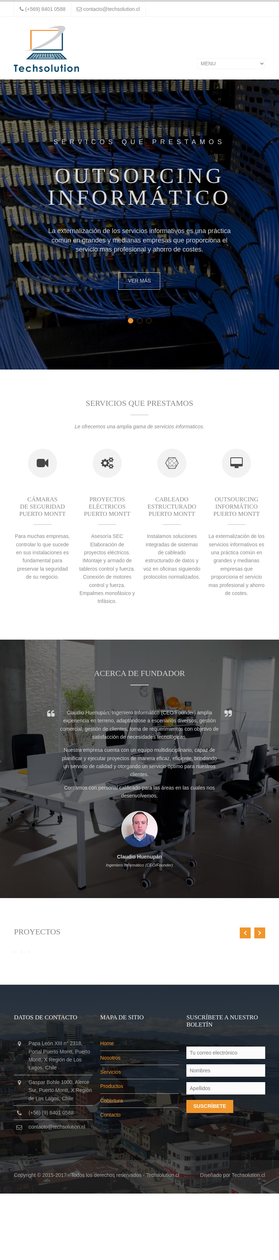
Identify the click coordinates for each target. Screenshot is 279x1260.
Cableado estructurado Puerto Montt (171, 507)
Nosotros (110, 1124)
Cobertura (111, 1167)
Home (107, 1110)
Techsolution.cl (162, 1241)
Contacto (110, 1181)
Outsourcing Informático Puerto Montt (236, 507)
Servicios (110, 1138)
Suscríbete (209, 1172)
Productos (111, 1152)
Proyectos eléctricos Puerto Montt (107, 507)
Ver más (139, 281)
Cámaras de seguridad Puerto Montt (42, 507)
